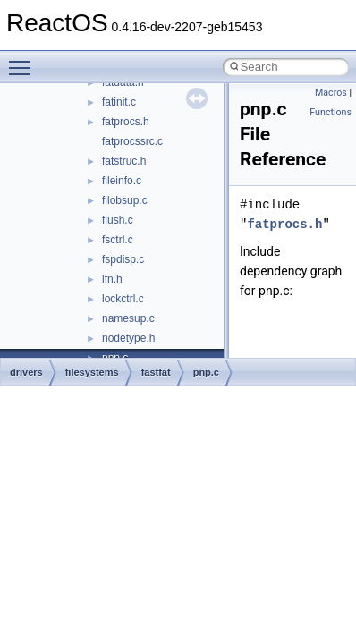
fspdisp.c (123, 259)
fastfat (156, 372)
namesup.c (128, 318)
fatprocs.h (125, 121)
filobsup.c (125, 200)
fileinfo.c (121, 180)
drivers (26, 372)
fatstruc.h (124, 161)
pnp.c (206, 372)
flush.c (117, 220)
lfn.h (112, 279)
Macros (331, 92)
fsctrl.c (117, 239)
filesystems (92, 372)
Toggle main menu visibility (24, 60)
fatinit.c (119, 102)
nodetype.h (128, 338)
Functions (330, 112)
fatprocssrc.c (132, 141)
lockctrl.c (123, 298)
